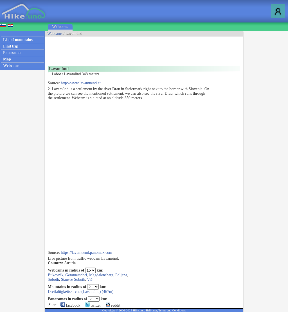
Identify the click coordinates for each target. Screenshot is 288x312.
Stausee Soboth (73, 279)
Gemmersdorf (76, 275)
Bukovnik (55, 275)
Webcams (60, 27)
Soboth (53, 279)
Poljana (121, 275)
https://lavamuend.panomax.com (86, 252)
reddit (113, 305)
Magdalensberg (101, 275)
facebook (70, 305)
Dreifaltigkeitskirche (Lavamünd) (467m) (80, 292)
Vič (89, 279)
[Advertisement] (147, 49)
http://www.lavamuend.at (80, 83)
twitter (93, 305)
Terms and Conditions (172, 310)
